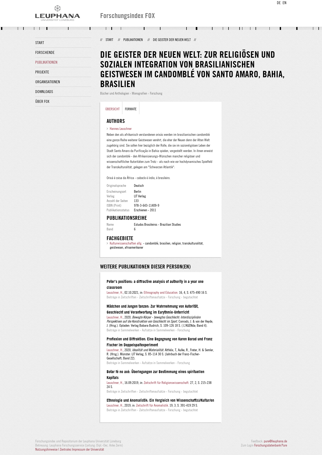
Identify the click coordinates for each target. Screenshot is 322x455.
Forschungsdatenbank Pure (270, 445)
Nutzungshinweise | (47, 449)
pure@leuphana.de (275, 441)
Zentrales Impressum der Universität (82, 449)
